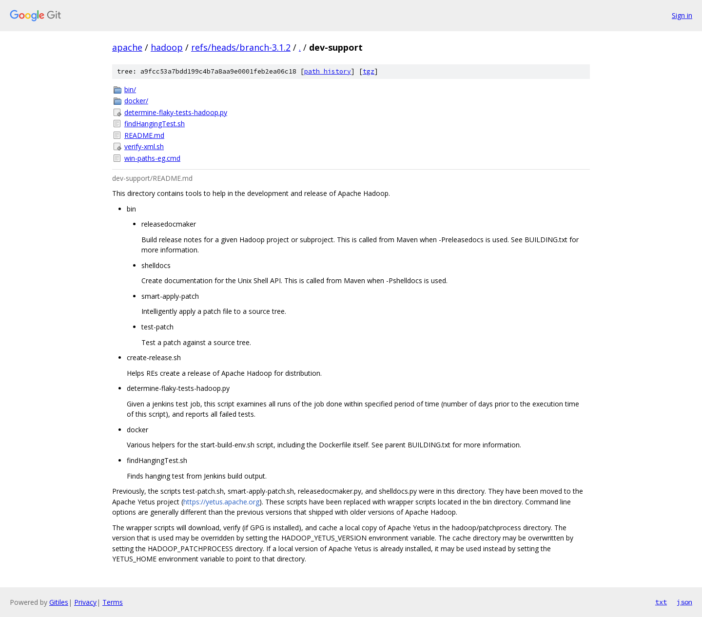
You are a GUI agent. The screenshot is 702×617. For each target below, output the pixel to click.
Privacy (85, 602)
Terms (112, 602)
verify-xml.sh (144, 146)
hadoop (167, 47)
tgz (368, 71)
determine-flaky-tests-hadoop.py (175, 112)
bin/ (130, 89)
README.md (144, 135)
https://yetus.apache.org (221, 501)
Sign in (682, 15)
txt (661, 602)
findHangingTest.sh (154, 123)
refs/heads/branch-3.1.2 (241, 47)
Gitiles (58, 602)
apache (127, 47)
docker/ (136, 100)
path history (327, 71)
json (684, 602)
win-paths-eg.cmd (152, 158)
